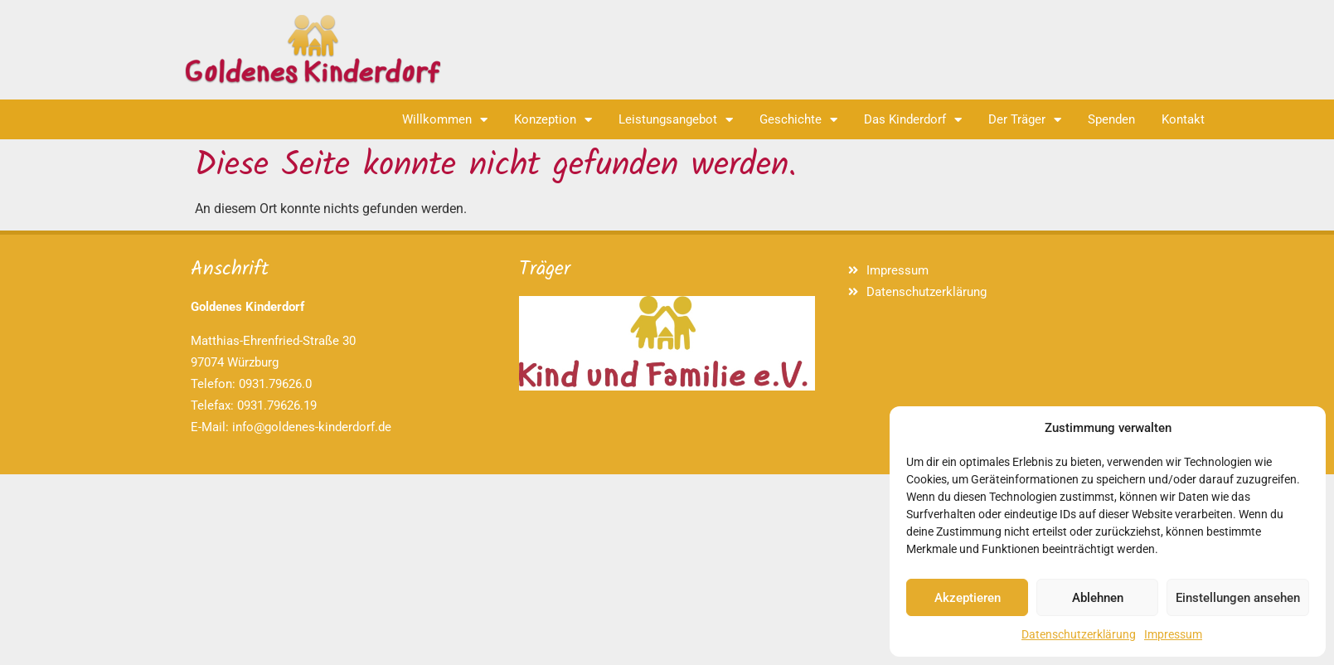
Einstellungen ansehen (1238, 597)
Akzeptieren (967, 597)
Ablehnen (1097, 597)
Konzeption (553, 119)
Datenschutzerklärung (1078, 634)
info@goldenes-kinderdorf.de (311, 427)
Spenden (1111, 119)
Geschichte (798, 119)
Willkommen (445, 119)
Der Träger (1024, 119)
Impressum (1173, 634)
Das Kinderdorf (913, 119)
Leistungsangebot (675, 119)
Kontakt (1183, 119)
